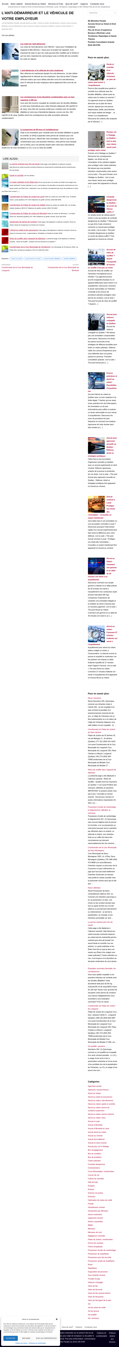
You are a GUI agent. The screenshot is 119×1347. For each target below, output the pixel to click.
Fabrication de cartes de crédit (100, 1200)
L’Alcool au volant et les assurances (24, 230)
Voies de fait (93, 1286)
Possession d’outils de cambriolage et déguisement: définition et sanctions (102, 810)
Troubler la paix (94, 1279)
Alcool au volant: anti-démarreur (49, 23)
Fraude (91, 1204)
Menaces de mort (95, 1232)
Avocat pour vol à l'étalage (98, 1146)
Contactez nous (97, 4)
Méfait (90, 1225)
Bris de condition (94, 1154)
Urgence (84, 4)
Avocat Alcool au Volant (35, 4)
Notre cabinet (17, 4)
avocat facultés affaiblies (53, 258)
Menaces (91, 1229)
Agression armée (94, 1086)
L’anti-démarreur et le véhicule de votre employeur (41, 70)
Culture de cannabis (96, 1179)
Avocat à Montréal (95, 1125)
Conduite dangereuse (96, 1164)
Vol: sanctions (93, 1318)
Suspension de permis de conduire (23, 222)
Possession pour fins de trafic (99, 1257)
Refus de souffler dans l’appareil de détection (27, 238)
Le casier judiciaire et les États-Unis (24, 182)
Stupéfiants (92, 1268)
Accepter (10, 1338)
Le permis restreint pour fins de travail (25, 164)
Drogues (91, 1186)
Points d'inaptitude (95, 1247)
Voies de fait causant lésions (99, 1293)
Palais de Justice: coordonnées (100, 1239)
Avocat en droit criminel (63, 26)
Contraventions (94, 1168)
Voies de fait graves (96, 1297)
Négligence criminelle (96, 1236)
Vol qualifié (92, 1315)
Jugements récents (95, 1218)
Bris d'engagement (95, 1150)
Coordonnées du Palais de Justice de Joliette (27, 205)
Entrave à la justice (95, 1193)
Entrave (91, 1189)
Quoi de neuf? (71, 4)
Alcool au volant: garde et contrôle (101, 1104)
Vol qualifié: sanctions (96, 1046)
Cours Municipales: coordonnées (101, 1171)
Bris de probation (94, 1157)
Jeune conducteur (95, 1214)
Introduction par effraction (98, 1211)
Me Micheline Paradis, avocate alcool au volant (20, 23)
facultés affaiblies (9, 263)
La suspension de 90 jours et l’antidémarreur (39, 130)
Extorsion (91, 1197)
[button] (57, 1319)
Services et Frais (55, 4)
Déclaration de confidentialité (37, 1343)
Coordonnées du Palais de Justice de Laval (27, 197)
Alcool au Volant (16, 258)
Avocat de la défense (47, 26)
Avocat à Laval (65, 23)
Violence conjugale (95, 1282)
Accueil (5, 4)
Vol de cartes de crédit (97, 1307)
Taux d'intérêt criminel (96, 1275)
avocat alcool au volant (33, 258)
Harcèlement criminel (96, 1207)
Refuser (26, 1338)
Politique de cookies (21, 1343)
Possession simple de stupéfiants (101, 1261)
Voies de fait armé (95, 1290)
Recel (90, 1265)
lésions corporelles (95, 1221)
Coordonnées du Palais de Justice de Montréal (28, 213)
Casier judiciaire (94, 1161)
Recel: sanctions (94, 698)
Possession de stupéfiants (98, 1254)
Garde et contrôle (16, 175)
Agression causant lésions (98, 1090)
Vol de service (93, 1311)
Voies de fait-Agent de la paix (99, 1300)
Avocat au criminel (33, 26)
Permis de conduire (95, 1243)
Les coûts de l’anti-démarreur (32, 44)
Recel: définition (94, 888)
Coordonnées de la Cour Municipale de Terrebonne (30, 247)
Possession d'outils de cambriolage (102, 1250)
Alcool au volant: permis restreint (101, 1114)
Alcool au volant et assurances (100, 1097)
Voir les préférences (46, 1338)
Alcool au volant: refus (96, 1118)
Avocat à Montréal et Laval (17, 26)
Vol (89, 1304)
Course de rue (93, 1175)
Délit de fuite (93, 1182)
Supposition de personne (98, 1272)
